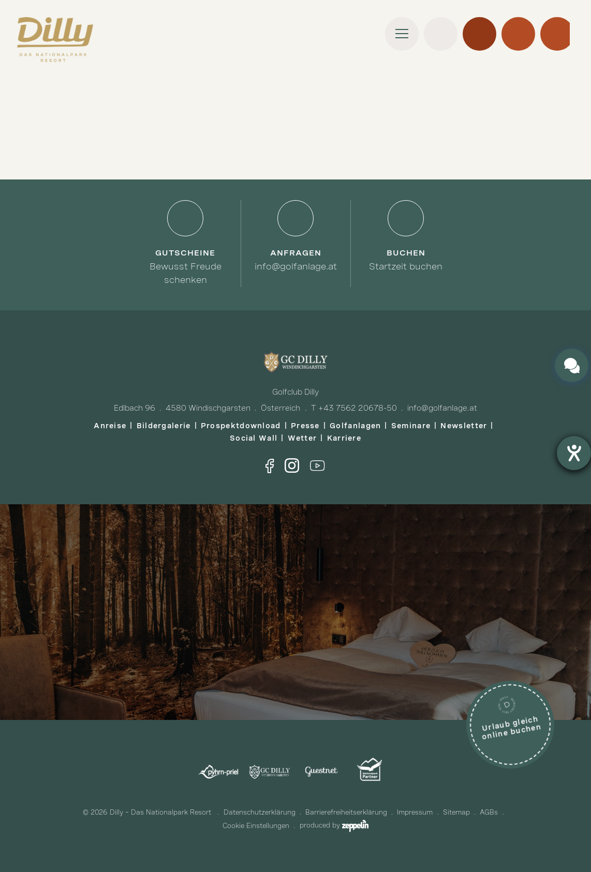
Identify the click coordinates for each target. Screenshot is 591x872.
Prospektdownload (241, 426)
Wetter (302, 438)
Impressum (415, 812)
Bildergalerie (164, 426)
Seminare (411, 426)
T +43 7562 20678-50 (354, 408)
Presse (305, 426)
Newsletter (463, 426)
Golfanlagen (355, 426)
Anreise (110, 426)
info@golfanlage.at (442, 408)
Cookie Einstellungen (256, 826)
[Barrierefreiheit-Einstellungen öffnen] (574, 453)
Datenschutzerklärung (260, 812)
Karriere (344, 438)
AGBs (489, 812)
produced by (334, 825)
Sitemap (456, 812)
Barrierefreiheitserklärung (346, 812)
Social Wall (253, 438)
